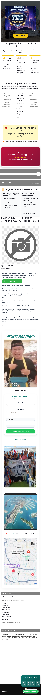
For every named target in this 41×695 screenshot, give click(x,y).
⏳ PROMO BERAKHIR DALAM (31, 678)
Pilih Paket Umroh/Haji (20, 416)
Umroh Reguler (7, 94)
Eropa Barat (20, 117)
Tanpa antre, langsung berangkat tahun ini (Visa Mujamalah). (33, 106)
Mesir (18, 103)
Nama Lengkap (20, 402)
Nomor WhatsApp (20, 409)
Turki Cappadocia (20, 108)
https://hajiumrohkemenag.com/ (11, 622)
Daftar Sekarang (20, 35)
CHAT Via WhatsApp (33, 183)
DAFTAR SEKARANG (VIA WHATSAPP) (20, 431)
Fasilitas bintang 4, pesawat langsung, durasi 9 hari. (7, 105)
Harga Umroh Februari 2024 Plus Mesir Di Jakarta (13, 600)
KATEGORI (6, 182)
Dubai (22, 103)
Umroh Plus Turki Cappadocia (20, 439)
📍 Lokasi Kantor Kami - (10, 533)
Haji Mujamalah (34, 94)
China (21, 114)
